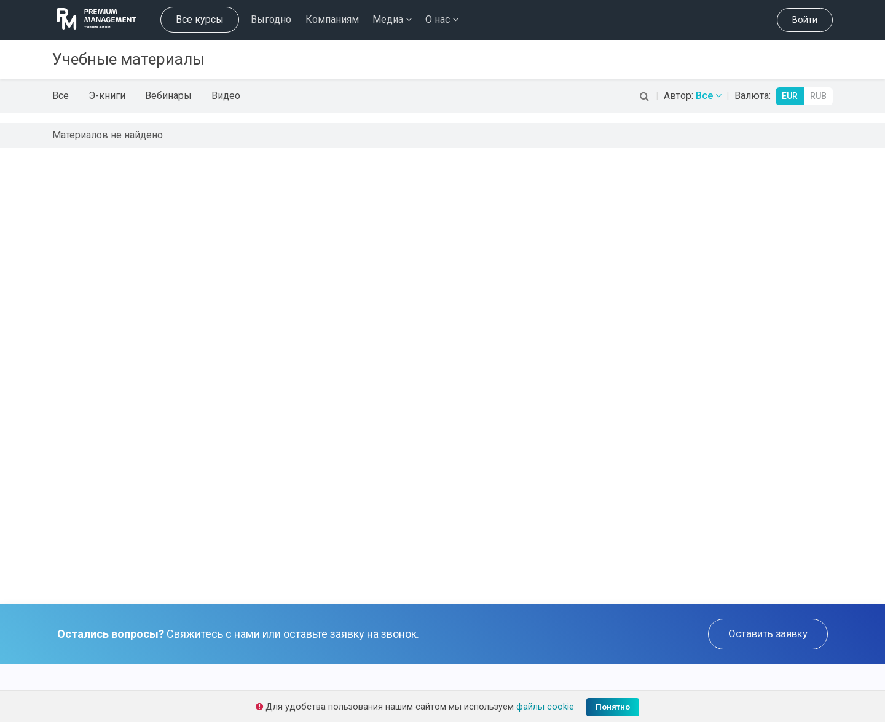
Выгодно (271, 19)
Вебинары (168, 95)
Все (60, 95)
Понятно (613, 707)
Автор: (693, 95)
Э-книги (106, 95)
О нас (441, 19)
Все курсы (200, 19)
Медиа (392, 19)
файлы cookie (545, 707)
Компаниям (332, 19)
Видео (225, 95)
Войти (804, 20)
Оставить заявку (768, 633)
